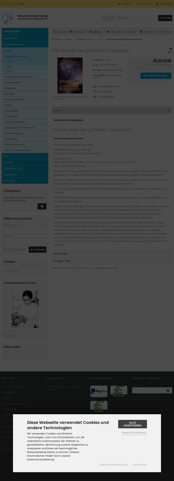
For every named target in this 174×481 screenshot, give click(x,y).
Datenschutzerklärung (113, 464)
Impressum (140, 464)
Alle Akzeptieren (133, 424)
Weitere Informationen (134, 432)
